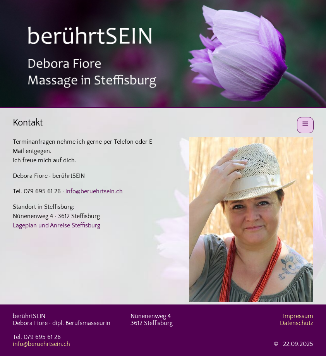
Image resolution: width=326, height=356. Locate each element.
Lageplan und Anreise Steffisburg (56, 225)
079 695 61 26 (42, 191)
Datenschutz (296, 323)
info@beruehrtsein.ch (94, 191)
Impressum (298, 316)
